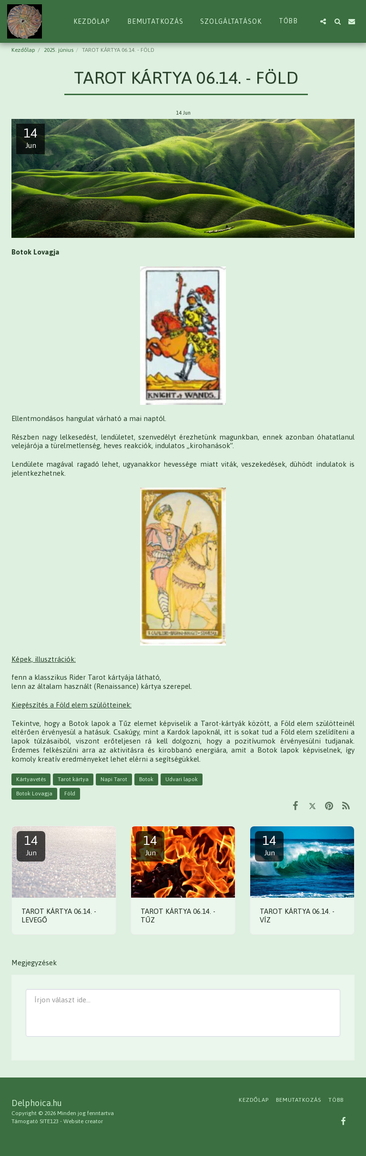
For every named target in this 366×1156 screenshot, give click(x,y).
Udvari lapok (181, 779)
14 (31, 845)
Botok (146, 779)
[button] (323, 21)
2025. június (58, 50)
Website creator (83, 1121)
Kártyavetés (31, 779)
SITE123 (49, 1121)
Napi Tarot (114, 779)
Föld (69, 793)
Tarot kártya (73, 779)
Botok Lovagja (34, 793)
